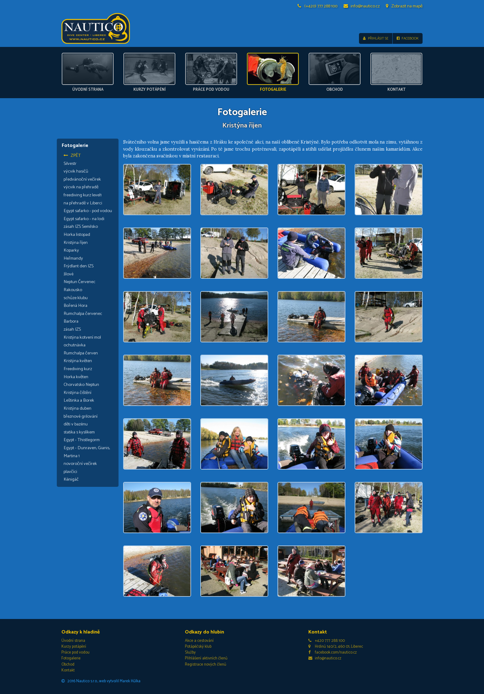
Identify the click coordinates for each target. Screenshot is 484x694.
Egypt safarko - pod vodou (88, 211)
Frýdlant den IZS (79, 266)
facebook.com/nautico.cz (332, 652)
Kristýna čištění (77, 392)
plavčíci (70, 471)
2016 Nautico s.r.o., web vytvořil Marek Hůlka (100, 681)
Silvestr (70, 163)
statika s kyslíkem (79, 432)
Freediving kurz (78, 369)
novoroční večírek (80, 463)
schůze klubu (76, 298)
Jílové (68, 274)
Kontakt (68, 670)
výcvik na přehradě (81, 187)
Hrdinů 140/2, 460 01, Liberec (335, 647)
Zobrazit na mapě (404, 6)
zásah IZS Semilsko (81, 226)
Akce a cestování (199, 641)
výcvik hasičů (76, 171)
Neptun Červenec (79, 282)
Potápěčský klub (198, 647)
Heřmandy (73, 258)
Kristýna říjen (76, 242)
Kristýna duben (77, 408)
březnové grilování (81, 416)
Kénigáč (71, 479)
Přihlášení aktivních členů (206, 658)
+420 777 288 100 (326, 641)
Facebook (408, 38)
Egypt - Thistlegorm (82, 440)
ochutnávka (75, 345)
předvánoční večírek (82, 179)
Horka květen (76, 377)
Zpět (72, 155)
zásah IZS (72, 329)
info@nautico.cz (362, 6)
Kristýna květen (78, 361)
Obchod (67, 664)
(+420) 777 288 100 (317, 6)
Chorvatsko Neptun (81, 384)
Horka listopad (77, 234)
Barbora (71, 321)
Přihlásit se (375, 38)
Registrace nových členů (205, 664)
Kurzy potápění (73, 647)
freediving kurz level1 (83, 195)
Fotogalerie (71, 658)
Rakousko (73, 290)
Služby (190, 652)
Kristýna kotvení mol (82, 337)
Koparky (71, 250)
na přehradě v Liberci (83, 203)
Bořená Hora (75, 305)
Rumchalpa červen (81, 353)
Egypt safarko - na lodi (84, 219)
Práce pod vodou (75, 652)
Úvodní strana (73, 641)
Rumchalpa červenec (83, 313)
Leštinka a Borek (79, 400)
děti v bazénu (76, 424)
